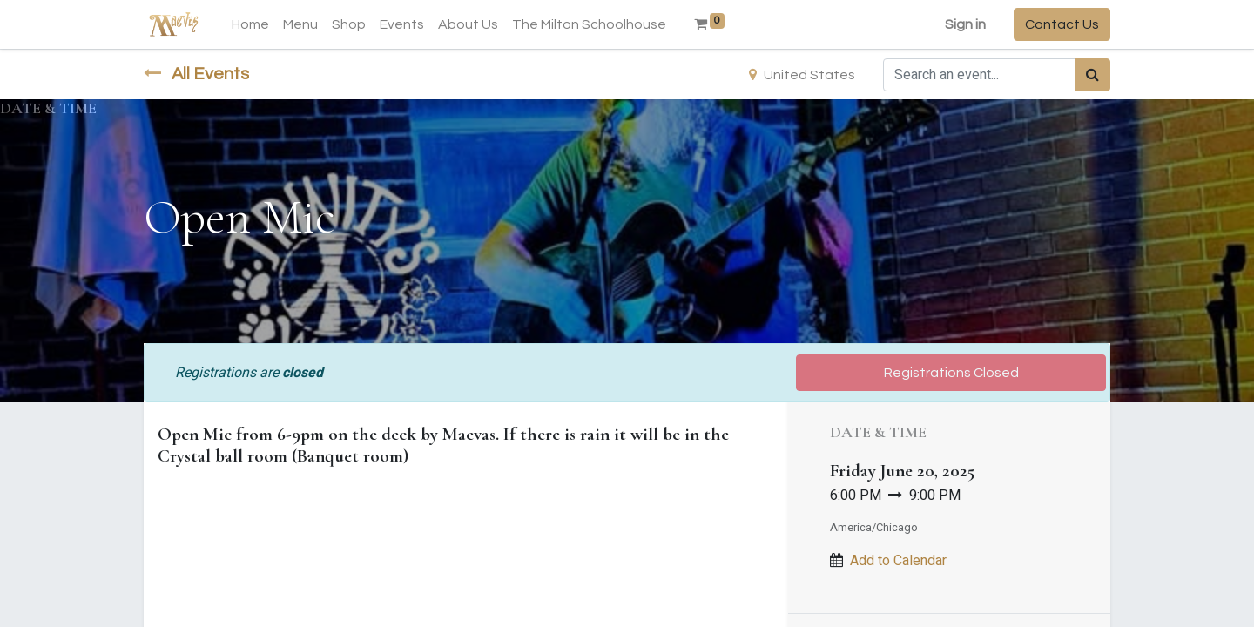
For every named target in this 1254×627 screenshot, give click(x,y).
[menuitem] (250, 24)
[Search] (1092, 74)
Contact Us (1062, 24)
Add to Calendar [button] (898, 560)
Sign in (965, 24)
